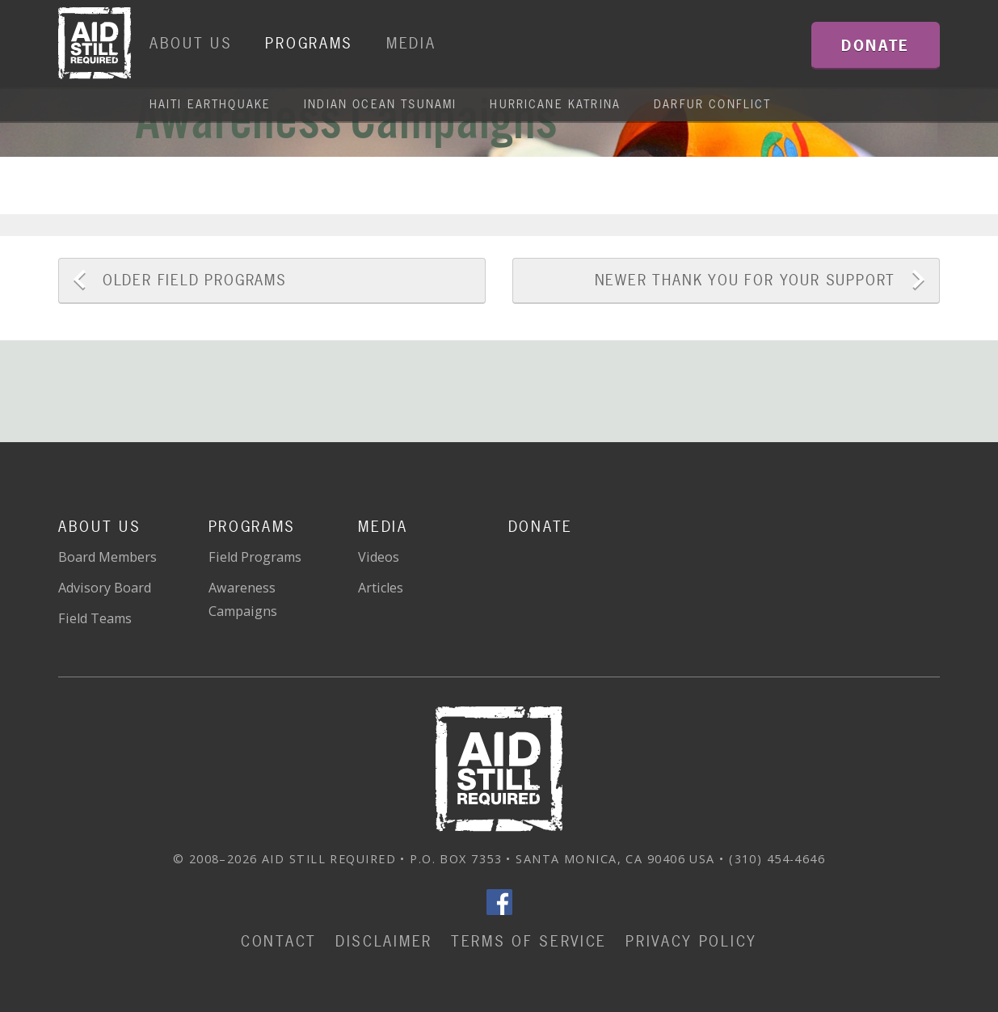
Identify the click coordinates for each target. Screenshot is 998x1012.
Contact (279, 941)
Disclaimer (383, 941)
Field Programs (195, 280)
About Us (191, 43)
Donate (540, 527)
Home (94, 43)
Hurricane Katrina (555, 104)
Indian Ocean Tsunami (380, 104)
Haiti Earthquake (210, 104)
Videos (378, 557)
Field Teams (95, 618)
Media (411, 43)
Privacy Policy (691, 941)
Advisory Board (104, 588)
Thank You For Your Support (745, 280)
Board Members (107, 557)
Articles (380, 588)
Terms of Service (529, 941)
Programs (309, 43)
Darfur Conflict (712, 104)
